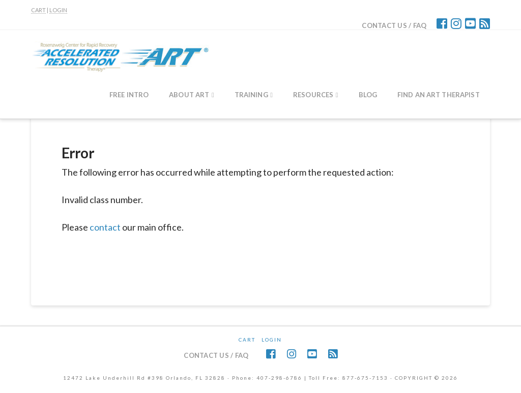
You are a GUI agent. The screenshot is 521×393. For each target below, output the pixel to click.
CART (38, 10)
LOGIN (58, 10)
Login (272, 339)
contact (105, 227)
